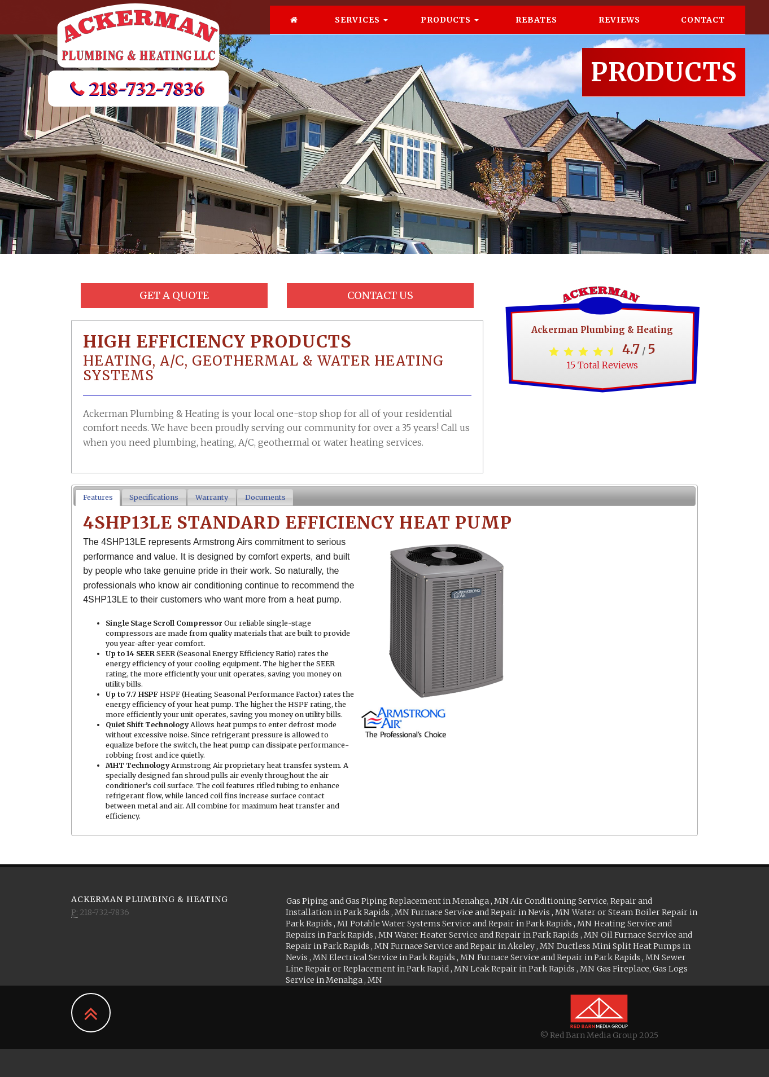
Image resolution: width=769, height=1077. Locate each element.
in (397, 901)
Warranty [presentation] (211, 497)
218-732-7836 (138, 100)
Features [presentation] (98, 497)
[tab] (97, 498)
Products (450, 31)
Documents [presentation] (265, 497)
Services (361, 31)
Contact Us (380, 295)
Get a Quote (174, 295)
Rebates (536, 31)
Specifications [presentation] (153, 497)
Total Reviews (602, 365)
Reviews (619, 31)
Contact (703, 31)
